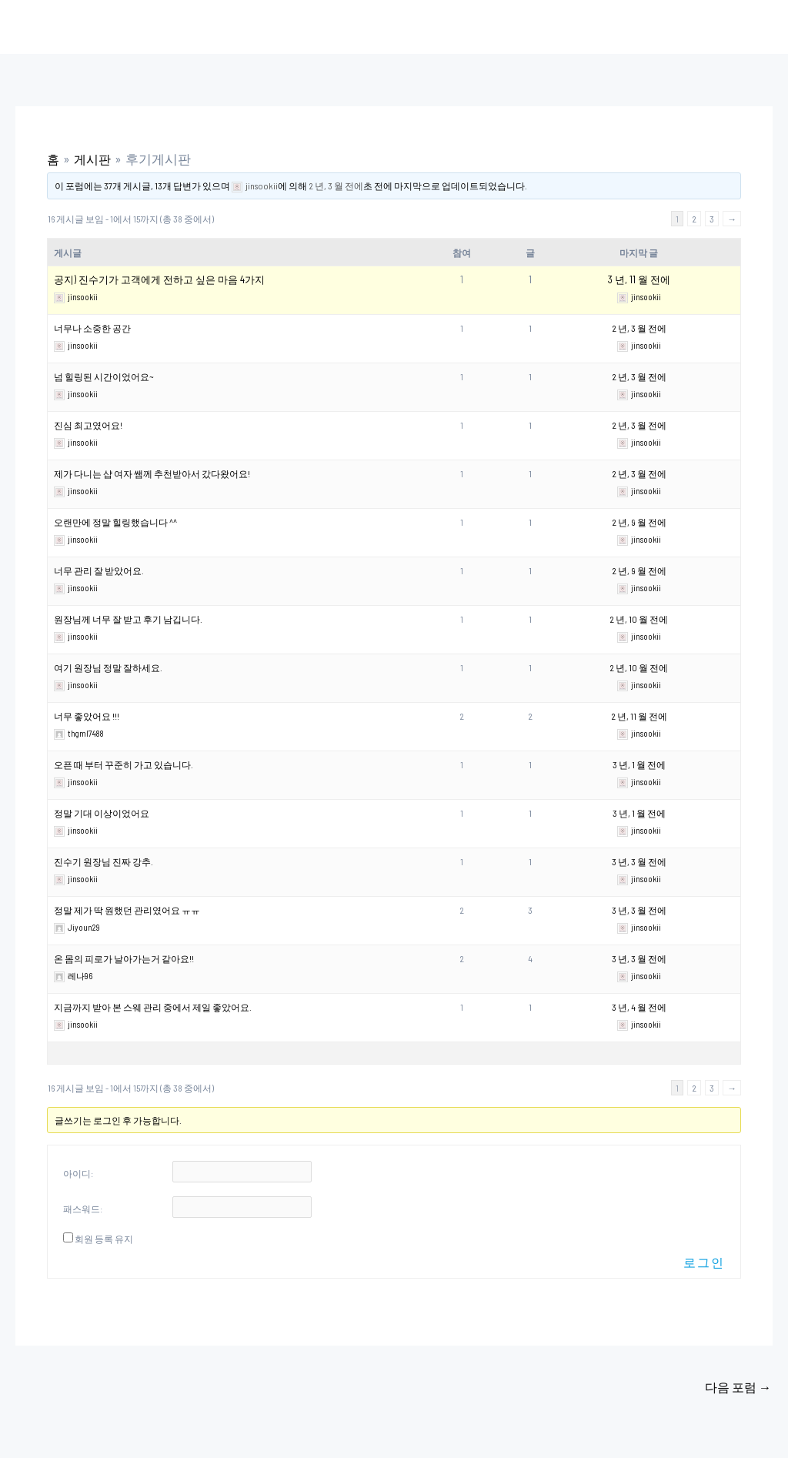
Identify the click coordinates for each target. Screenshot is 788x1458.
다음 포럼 (736, 1387)
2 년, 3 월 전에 (336, 185)
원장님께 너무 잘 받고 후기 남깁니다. (128, 619)
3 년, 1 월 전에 (639, 764)
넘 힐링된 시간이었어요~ (104, 376)
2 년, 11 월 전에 (639, 716)
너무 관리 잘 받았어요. (99, 570)
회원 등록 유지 (104, 1238)
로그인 (704, 1262)
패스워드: (82, 1208)
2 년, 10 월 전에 (638, 619)
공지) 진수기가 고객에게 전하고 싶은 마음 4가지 (159, 279)
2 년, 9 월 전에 (639, 522)
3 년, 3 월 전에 (639, 861)
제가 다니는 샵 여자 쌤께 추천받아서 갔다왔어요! (152, 473)
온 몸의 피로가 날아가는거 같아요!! (124, 958)
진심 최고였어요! (88, 425)
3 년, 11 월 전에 (639, 279)
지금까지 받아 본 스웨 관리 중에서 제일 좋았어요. (153, 1007)
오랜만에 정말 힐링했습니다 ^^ (115, 522)
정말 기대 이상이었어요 (101, 813)
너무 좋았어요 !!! (86, 716)
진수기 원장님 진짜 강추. (103, 861)
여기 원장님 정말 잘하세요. (108, 667)
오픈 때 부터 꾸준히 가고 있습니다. (123, 764)
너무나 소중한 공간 (92, 328)
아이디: (78, 1173)
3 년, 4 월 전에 (639, 1007)
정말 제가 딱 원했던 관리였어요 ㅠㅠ (127, 910)
